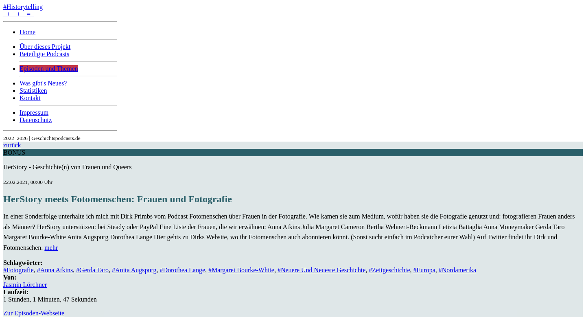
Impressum (34, 112)
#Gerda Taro (92, 270)
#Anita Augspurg (134, 270)
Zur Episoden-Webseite (33, 313)
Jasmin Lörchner (25, 284)
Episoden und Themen (49, 68)
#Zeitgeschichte (389, 270)
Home (27, 31)
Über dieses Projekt (45, 46)
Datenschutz (36, 119)
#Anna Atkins (55, 270)
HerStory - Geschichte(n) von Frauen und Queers (67, 167)
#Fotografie (18, 270)
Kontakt (30, 97)
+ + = (18, 14)
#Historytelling (23, 6)
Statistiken (33, 90)
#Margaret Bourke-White (241, 270)
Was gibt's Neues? (43, 83)
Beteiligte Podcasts (44, 53)
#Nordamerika (457, 270)
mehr (51, 247)
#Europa (424, 270)
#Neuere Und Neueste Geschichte (321, 270)
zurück (12, 145)
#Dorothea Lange (182, 270)
